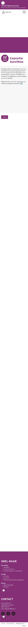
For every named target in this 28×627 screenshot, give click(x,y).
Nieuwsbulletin (8, 585)
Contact (6, 576)
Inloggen (24, 625)
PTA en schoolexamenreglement (14, 580)
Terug (4, 117)
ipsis (24, 623)
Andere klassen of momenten (13, 571)
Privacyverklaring (10, 623)
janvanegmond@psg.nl (8, 609)
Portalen (6, 578)
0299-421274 (5, 607)
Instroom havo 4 (9, 569)
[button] (2, 37)
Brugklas (6, 567)
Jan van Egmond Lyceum (10, 6)
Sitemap (3, 623)
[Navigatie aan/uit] (24, 12)
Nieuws (6, 587)
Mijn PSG (8, 12)
